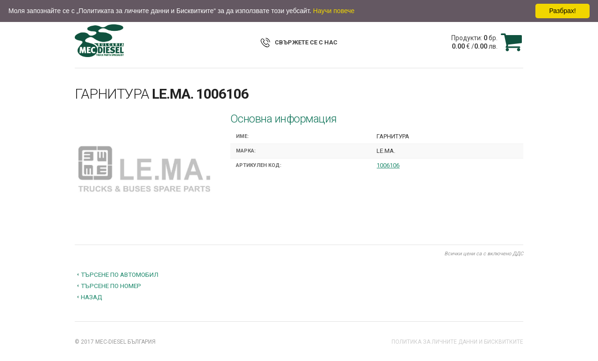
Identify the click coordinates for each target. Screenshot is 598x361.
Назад (91, 297)
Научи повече (334, 10)
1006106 (388, 165)
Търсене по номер (111, 285)
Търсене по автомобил (119, 274)
